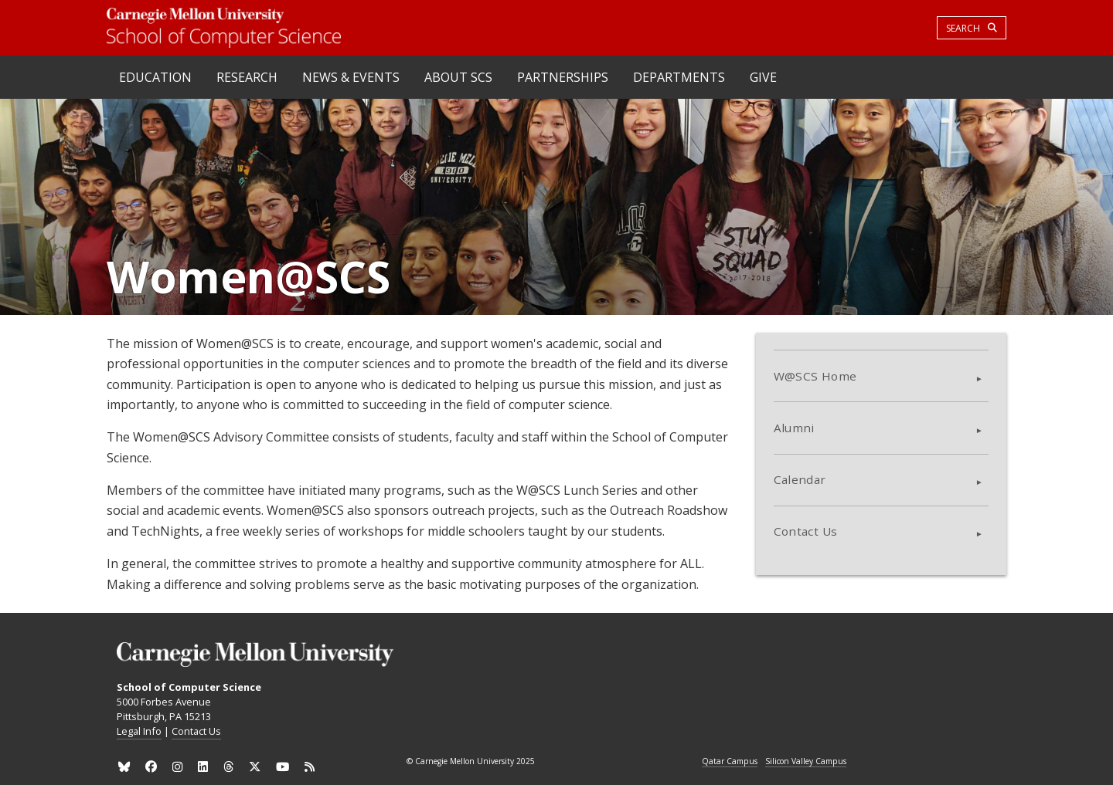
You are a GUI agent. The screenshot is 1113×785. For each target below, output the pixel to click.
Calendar (800, 479)
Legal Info (139, 731)
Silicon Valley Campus (805, 761)
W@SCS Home (815, 376)
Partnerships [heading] (562, 77)
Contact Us (806, 531)
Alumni (794, 427)
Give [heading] (763, 77)
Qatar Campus (729, 761)
